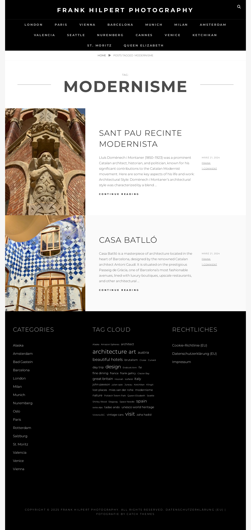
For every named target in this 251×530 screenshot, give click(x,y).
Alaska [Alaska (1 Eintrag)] (96, 344)
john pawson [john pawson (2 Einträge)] (101, 384)
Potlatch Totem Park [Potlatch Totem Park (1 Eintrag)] (115, 395)
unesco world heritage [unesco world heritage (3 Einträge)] (138, 407)
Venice (173, 35)
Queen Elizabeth (144, 45)
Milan (181, 24)
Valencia (44, 35)
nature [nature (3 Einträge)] (97, 395)
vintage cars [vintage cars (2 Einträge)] (115, 414)
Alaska (18, 345)
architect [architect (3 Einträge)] (127, 344)
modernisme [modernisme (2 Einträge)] (144, 389)
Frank (206, 163)
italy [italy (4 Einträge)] (137, 379)
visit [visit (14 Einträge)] (130, 414)
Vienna (87, 24)
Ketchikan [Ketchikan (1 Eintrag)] (139, 384)
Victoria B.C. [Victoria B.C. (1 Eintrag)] (99, 415)
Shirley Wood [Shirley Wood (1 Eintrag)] (100, 401)
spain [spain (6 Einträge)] (141, 401)
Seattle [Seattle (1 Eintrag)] (150, 395)
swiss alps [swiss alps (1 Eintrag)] (98, 407)
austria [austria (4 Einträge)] (143, 352)
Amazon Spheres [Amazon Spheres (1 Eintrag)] (110, 344)
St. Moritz (99, 45)
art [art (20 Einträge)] (132, 351)
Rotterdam (22, 428)
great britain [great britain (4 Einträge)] (103, 379)
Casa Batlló (128, 240)
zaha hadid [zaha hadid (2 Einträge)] (144, 414)
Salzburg (20, 436)
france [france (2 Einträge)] (114, 373)
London (34, 24)
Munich (154, 24)
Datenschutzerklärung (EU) (194, 354)
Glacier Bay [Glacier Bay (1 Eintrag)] (143, 373)
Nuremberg (110, 35)
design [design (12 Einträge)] (113, 366)
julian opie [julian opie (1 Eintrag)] (117, 384)
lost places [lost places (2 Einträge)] (100, 389)
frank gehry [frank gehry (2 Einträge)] (128, 373)
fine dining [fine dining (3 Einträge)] (100, 373)
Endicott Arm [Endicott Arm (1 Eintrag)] (130, 367)
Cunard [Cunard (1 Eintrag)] (152, 360)
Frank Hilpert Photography (125, 10)
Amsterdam (213, 24)
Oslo (16, 411)
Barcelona (120, 24)
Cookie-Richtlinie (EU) (189, 345)
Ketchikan (205, 35)
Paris (61, 24)
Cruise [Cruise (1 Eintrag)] (143, 360)
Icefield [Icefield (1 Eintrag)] (129, 379)
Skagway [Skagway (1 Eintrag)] (113, 401)
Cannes (144, 35)
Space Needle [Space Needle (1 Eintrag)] (127, 401)
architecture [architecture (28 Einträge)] (110, 351)
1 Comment (209, 168)
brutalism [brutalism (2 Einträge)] (131, 359)
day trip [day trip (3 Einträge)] (98, 367)
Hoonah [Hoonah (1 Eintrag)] (119, 379)
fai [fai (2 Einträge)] (140, 367)
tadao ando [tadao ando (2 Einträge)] (112, 407)
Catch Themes (141, 513)
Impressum (181, 362)
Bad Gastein (23, 362)
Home (102, 55)
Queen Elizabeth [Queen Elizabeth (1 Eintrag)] (136, 395)
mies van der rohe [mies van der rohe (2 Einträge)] (121, 389)
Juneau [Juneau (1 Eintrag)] (128, 384)
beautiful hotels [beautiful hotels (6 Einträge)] (108, 359)
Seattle (76, 35)
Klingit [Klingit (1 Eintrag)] (149, 384)
